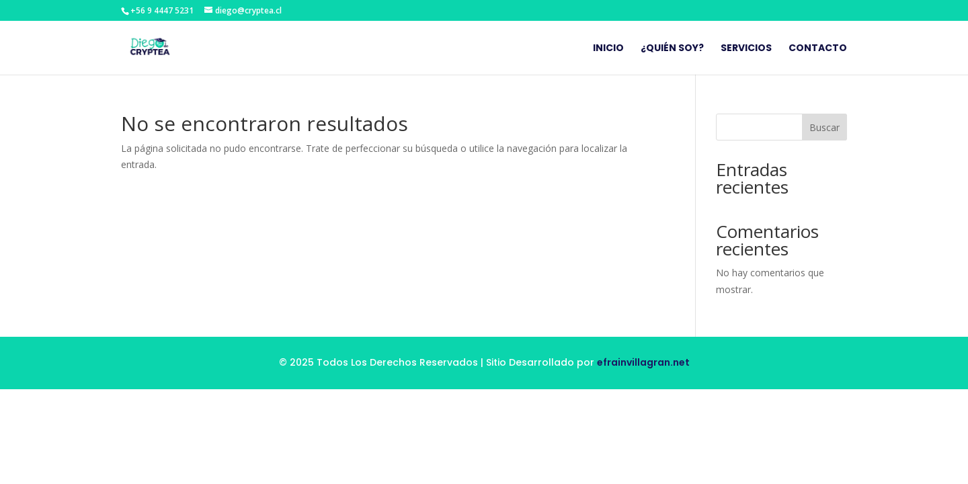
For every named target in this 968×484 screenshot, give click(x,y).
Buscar (824, 127)
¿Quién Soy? (672, 48)
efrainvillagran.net (643, 362)
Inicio (608, 48)
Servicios (746, 48)
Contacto (818, 48)
